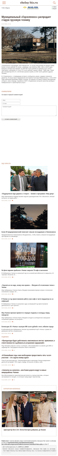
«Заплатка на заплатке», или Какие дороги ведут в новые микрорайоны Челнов (24, 371)
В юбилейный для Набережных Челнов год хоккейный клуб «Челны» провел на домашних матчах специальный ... (26, 330)
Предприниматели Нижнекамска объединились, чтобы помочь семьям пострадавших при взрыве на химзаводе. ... (28, 235)
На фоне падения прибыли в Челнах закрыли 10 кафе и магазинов (25, 270)
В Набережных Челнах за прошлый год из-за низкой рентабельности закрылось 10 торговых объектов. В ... (28, 273)
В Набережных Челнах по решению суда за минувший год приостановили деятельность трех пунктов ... (25, 304)
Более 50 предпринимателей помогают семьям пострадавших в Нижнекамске (29, 232)
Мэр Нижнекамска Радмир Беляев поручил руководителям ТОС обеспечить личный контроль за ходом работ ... (28, 197)
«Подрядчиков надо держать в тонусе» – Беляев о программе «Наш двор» (28, 194)
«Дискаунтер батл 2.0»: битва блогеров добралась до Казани (24, 430)
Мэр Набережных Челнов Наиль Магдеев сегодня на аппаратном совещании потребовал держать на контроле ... (26, 318)
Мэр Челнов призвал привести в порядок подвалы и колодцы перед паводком (26, 314)
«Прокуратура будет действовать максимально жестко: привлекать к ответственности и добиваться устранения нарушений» (28, 341)
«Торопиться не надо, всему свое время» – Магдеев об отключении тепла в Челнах (28, 286)
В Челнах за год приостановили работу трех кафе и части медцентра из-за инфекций (27, 300)
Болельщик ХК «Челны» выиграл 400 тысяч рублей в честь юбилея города (27, 326)
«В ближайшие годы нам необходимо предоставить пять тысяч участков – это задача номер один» (26, 356)
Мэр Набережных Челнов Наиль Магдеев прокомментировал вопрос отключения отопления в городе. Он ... (27, 290)
